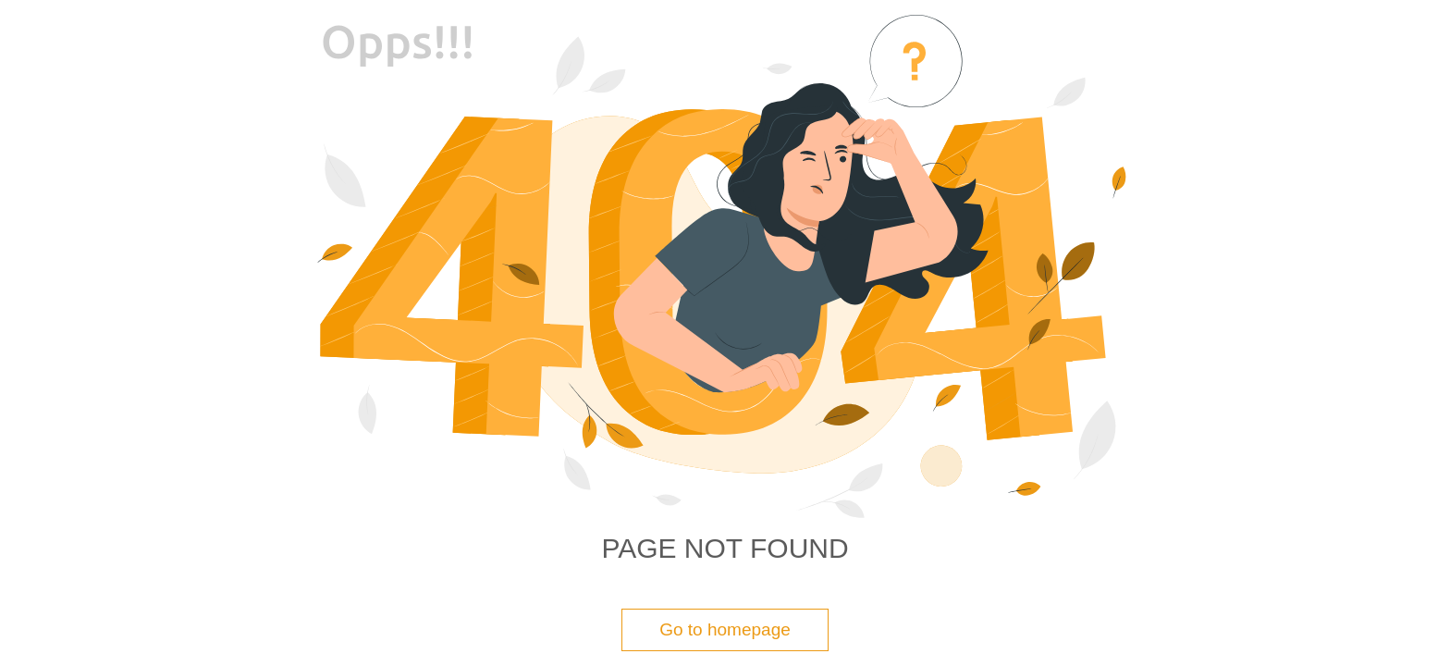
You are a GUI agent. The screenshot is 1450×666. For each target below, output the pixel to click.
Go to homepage (725, 629)
